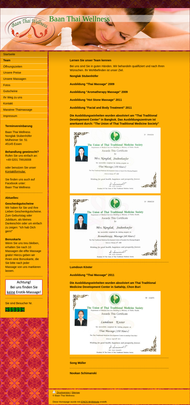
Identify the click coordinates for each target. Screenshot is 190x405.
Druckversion (61, 392)
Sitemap (76, 392)
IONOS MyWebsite (90, 402)
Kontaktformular (15, 171)
